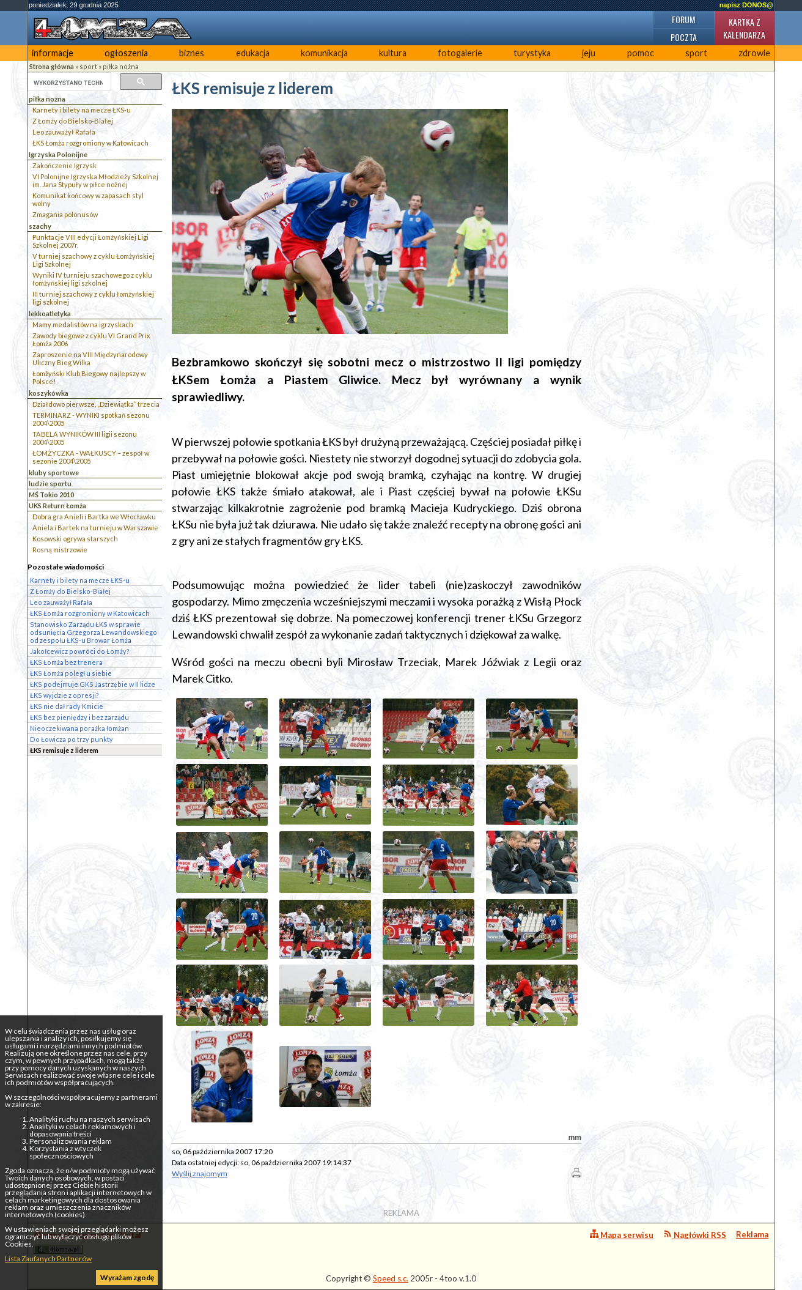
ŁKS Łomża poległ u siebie (71, 673)
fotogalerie (460, 53)
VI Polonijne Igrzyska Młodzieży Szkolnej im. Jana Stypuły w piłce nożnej (95, 180)
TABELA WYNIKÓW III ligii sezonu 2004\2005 (84, 438)
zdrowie (754, 53)
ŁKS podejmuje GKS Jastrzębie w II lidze (92, 684)
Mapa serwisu (621, 1234)
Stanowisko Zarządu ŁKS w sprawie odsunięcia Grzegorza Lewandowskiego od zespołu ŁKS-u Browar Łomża (93, 632)
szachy (40, 226)
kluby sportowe (54, 472)
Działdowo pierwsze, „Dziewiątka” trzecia (96, 404)
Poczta (684, 37)
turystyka (532, 53)
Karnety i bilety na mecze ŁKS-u (81, 110)
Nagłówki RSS (694, 1234)
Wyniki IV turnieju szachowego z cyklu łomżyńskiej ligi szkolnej (92, 279)
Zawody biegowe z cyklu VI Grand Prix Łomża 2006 (91, 339)
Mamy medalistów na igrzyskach (82, 324)
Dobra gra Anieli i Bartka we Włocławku (94, 517)
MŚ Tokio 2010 (51, 495)
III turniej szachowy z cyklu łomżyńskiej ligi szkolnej (93, 298)
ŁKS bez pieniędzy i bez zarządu (79, 717)
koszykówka (48, 393)
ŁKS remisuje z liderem (64, 750)
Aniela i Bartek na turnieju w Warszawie (95, 528)
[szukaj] (68, 82)
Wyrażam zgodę (127, 1277)
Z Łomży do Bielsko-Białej (72, 121)
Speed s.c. (390, 1278)
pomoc (640, 53)
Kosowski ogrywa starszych (75, 539)
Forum (683, 19)
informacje (52, 53)
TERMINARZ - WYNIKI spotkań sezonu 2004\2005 (91, 419)
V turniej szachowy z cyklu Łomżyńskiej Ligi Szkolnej (93, 260)
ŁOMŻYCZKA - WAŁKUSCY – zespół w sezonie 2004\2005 (90, 457)
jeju (588, 53)
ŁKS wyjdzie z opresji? (64, 695)
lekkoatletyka (50, 313)
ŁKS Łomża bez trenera (66, 662)
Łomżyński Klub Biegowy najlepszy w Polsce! (88, 377)
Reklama (752, 1234)
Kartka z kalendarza (744, 28)
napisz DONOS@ (746, 5)
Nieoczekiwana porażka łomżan (79, 728)
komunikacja (324, 53)
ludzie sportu (50, 483)
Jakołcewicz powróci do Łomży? (80, 651)
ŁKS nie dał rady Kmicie (66, 706)
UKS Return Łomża (57, 506)
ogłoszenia (126, 53)
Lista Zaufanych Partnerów (48, 1258)
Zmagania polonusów (65, 214)
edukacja (253, 53)
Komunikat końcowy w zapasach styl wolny (88, 199)
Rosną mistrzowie (59, 550)
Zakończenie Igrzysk (64, 165)
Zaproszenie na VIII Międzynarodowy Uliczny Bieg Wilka (90, 358)
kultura (393, 53)
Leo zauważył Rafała (63, 132)
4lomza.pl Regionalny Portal (87, 1242)
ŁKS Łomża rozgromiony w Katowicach (90, 143)
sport (696, 53)
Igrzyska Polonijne (58, 154)
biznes (191, 53)
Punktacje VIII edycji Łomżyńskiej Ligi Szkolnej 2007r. (90, 241)
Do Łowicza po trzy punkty (71, 739)
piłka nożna (121, 66)
